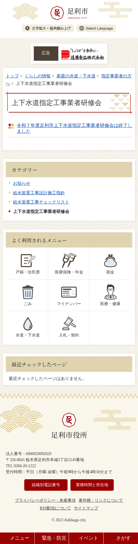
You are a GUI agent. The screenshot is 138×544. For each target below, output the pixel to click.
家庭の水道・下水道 (76, 75)
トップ (12, 75)
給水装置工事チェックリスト (41, 201)
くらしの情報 (38, 75)
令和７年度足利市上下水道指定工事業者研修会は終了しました (74, 128)
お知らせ (21, 183)
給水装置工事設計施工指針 (39, 192)
